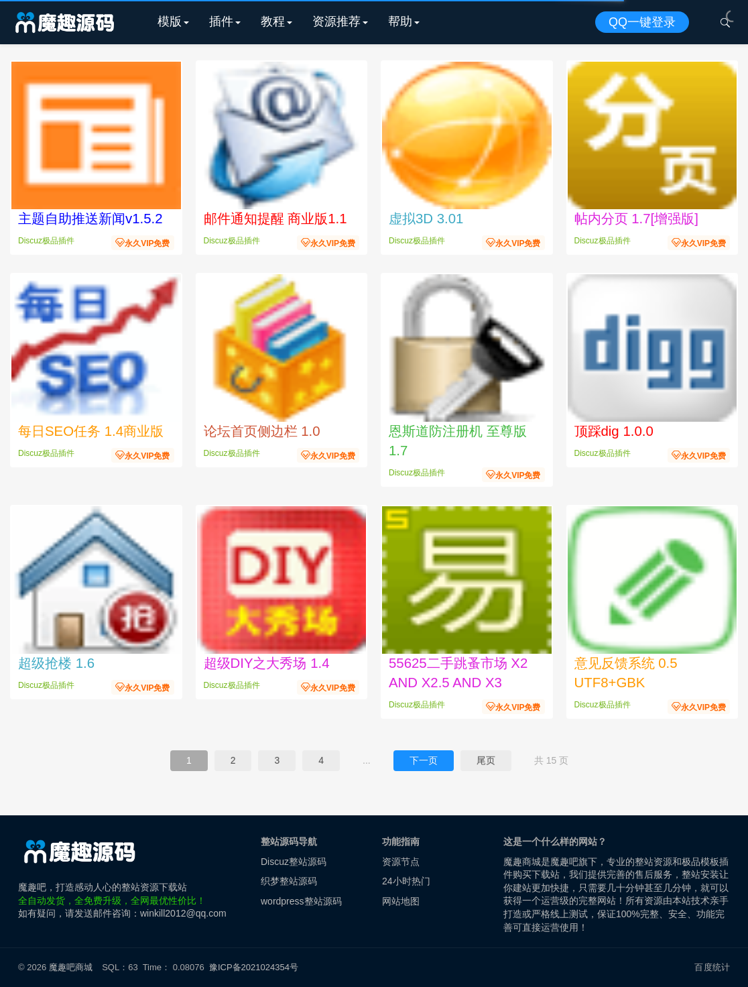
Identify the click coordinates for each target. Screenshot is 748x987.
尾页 (486, 760)
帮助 (400, 21)
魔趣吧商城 (70, 967)
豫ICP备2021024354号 (256, 967)
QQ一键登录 (642, 22)
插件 (221, 21)
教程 (273, 21)
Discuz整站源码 (293, 861)
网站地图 (401, 901)
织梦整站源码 (289, 881)
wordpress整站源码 (301, 901)
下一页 (424, 760)
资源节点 (401, 861)
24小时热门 (406, 881)
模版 (170, 21)
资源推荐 (336, 21)
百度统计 (712, 967)
